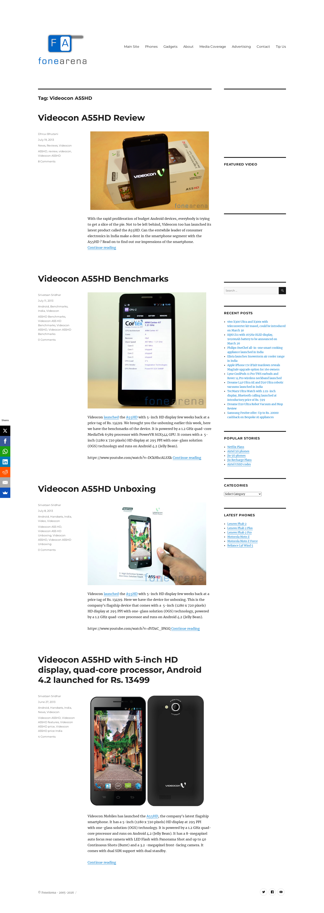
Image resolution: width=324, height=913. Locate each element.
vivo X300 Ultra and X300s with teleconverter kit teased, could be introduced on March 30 (256, 326)
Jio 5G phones (236, 455)
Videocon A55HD (49, 155)
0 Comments (47, 339)
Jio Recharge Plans (239, 460)
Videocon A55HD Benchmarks (103, 279)
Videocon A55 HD (49, 526)
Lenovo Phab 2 (237, 524)
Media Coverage (212, 47)
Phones (151, 47)
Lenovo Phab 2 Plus (240, 528)
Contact (263, 47)
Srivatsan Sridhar (49, 294)
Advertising (241, 47)
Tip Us (281, 47)
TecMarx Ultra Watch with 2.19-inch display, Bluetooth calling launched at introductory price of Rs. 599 (251, 395)
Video (42, 521)
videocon (65, 151)
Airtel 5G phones (238, 451)
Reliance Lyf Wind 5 (240, 545)
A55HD (42, 151)
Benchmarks (59, 306)
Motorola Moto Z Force (242, 541)
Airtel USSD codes (239, 464)
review (53, 151)
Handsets (56, 516)
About (188, 47)
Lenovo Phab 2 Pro (239, 532)
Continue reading (102, 247)
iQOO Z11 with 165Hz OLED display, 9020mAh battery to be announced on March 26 (252, 339)
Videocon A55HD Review (91, 118)
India (41, 310)
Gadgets (170, 47)
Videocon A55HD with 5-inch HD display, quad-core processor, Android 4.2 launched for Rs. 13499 (120, 670)
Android (43, 306)
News (41, 145)
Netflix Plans (235, 447)
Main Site (131, 47)
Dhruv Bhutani (48, 134)
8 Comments (46, 161)
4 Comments (47, 736)
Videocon (65, 145)
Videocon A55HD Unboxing (97, 489)
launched (111, 417)
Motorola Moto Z (238, 537)
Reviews (52, 145)
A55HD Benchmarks (51, 316)
